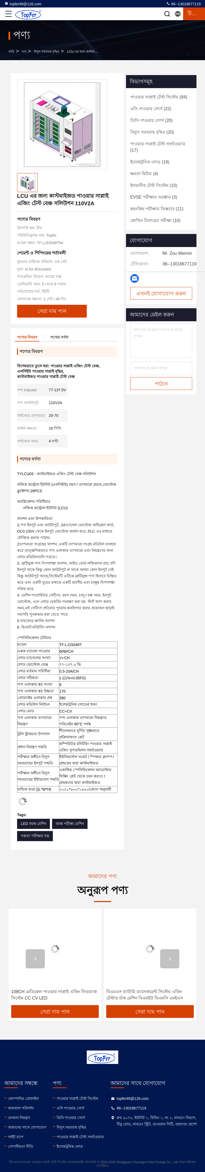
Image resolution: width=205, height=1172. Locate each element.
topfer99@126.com (22, 3)
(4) (144, 173)
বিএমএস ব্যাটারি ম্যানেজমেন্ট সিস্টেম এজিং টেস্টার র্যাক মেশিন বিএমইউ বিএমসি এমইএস (144, 994)
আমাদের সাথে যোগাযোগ (27, 1127)
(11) (156, 209)
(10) (153, 185)
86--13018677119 (183, 3)
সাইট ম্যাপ (15, 1137)
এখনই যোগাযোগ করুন (161, 294)
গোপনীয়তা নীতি (20, 1146)
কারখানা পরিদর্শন (21, 1108)
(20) (151, 120)
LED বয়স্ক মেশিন (33, 823)
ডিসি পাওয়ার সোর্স (71, 1118)
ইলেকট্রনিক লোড (70, 1146)
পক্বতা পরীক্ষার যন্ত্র (35, 836)
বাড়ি (11, 52)
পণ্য (24, 52)
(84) (158, 97)
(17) (157, 147)
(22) (150, 108)
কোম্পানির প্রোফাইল (23, 1098)
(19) (149, 162)
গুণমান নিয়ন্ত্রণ (19, 1118)
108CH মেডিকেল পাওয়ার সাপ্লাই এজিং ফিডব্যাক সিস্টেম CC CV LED (54, 994)
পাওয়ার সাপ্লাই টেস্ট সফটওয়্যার (80, 1137)
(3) (153, 197)
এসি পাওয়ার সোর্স (70, 1108)
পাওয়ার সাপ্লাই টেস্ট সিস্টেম (77, 1098)
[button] (35, 958)
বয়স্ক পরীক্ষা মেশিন (70, 823)
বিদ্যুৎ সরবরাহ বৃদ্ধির (47, 52)
